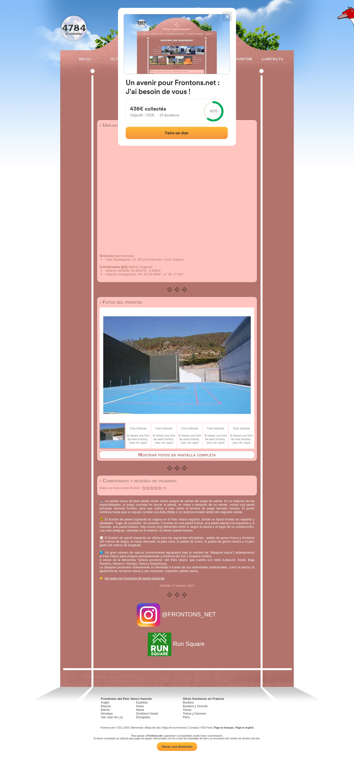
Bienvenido (137, 727)
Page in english (244, 727)
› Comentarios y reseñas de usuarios (138, 480)
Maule (140, 710)
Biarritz (105, 710)
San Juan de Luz (112, 717)
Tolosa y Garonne (194, 713)
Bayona (106, 706)
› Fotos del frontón (121, 302)
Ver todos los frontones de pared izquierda (134, 578)
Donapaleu (143, 717)
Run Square (177, 643)
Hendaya (107, 713)
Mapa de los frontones (174, 727)
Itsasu (140, 706)
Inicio (85, 58)
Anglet (105, 702)
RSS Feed (206, 727)
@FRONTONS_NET (177, 614)
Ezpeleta (142, 702)
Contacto (271, 58)
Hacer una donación (177, 746)
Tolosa (187, 710)
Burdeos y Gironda (195, 706)
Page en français (224, 727)
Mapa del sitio (153, 727)
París (186, 717)
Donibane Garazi (147, 713)
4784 (74, 28)
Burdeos (188, 702)
